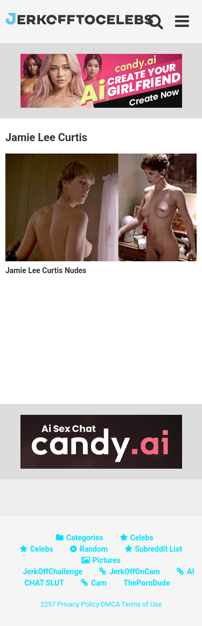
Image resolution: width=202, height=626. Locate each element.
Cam (99, 583)
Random (94, 549)
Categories (84, 537)
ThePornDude (146, 583)
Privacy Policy (78, 604)
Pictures (107, 560)
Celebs (142, 537)
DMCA (110, 604)
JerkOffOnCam (134, 571)
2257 (47, 604)
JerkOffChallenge (52, 571)
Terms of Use (142, 604)
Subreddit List (158, 549)
